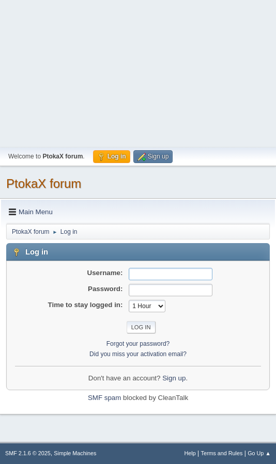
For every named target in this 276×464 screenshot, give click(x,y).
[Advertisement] (138, 72)
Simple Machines (75, 453)
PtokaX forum (43, 183)
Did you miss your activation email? (138, 354)
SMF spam (104, 398)
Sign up (174, 378)
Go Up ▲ (259, 453)
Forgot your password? (138, 343)
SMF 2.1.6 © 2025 (28, 453)
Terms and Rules (222, 453)
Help (190, 453)
